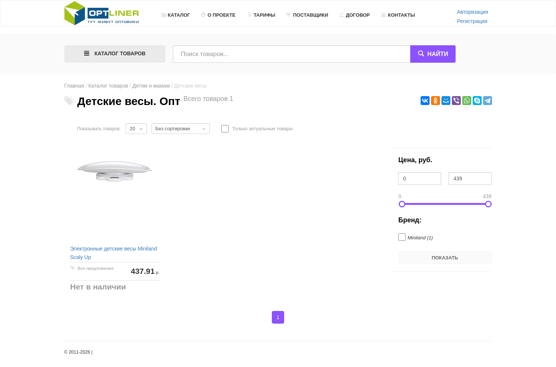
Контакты (398, 15)
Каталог (175, 15)
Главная (74, 86)
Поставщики (307, 15)
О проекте (218, 15)
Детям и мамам (151, 86)
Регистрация (472, 21)
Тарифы (261, 15)
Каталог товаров (108, 86)
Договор (354, 15)
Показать (445, 257)
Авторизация (472, 12)
